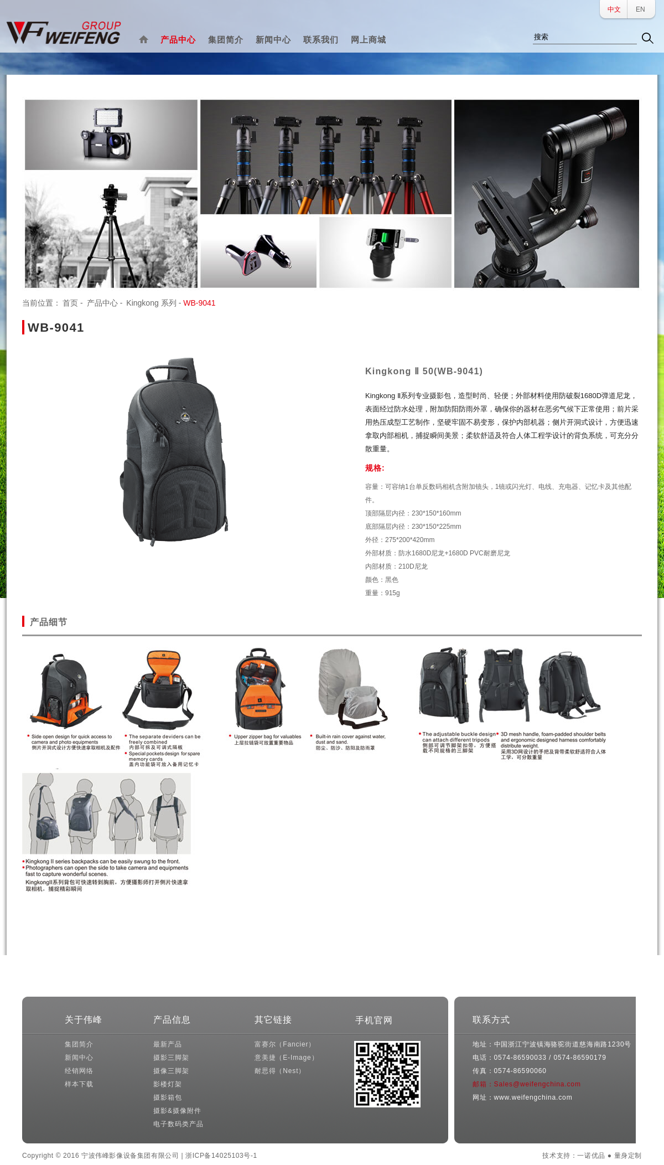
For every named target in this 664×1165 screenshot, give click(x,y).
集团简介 (225, 39)
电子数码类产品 (178, 1124)
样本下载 (79, 1084)
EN (640, 9)
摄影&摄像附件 (177, 1111)
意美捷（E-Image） (287, 1057)
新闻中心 (273, 39)
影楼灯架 (167, 1084)
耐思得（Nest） (280, 1071)
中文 (614, 9)
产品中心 (178, 39)
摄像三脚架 (171, 1071)
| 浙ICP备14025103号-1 (219, 1155)
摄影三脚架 (171, 1057)
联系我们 (321, 39)
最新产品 (167, 1044)
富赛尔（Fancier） (285, 1044)
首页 (70, 302)
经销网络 (79, 1071)
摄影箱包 (167, 1097)
